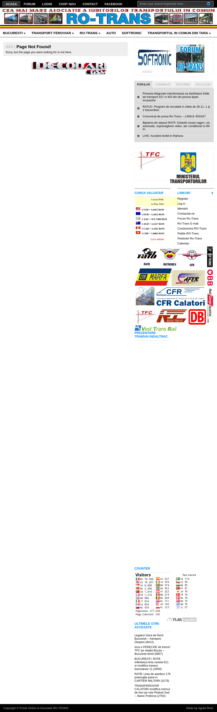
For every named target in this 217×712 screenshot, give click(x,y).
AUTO (111, 33)
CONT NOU (67, 4)
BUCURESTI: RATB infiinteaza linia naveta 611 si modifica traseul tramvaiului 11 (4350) (151, 664)
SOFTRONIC (132, 33)
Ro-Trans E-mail (187, 223)
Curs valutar (157, 239)
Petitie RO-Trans (188, 233)
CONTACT (90, 4)
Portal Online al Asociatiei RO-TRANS (43, 708)
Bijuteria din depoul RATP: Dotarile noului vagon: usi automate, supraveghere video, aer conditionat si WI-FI (176, 126)
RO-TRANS (90, 33)
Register (182, 198)
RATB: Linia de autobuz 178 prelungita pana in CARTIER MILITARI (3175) (152, 677)
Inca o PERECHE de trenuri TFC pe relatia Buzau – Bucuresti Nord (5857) (152, 650)
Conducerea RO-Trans (192, 228)
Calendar (183, 243)
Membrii (182, 208)
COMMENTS (163, 84)
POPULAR (143, 84)
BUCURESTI (14, 33)
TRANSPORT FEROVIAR (52, 33)
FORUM (29, 4)
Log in (181, 203)
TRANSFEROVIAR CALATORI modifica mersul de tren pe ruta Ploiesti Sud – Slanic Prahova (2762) (152, 691)
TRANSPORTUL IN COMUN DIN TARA (179, 33)
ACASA (11, 4)
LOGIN (47, 4)
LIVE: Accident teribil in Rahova (163, 135)
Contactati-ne (186, 213)
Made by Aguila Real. (200, 708)
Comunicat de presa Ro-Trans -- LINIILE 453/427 (174, 116)
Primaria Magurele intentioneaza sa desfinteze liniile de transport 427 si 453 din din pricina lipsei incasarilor (176, 97)
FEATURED (183, 84)
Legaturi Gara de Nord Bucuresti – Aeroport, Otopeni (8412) (148, 639)
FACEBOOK (114, 4)
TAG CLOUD (202, 84)
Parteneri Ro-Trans (189, 238)
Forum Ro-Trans (187, 218)
